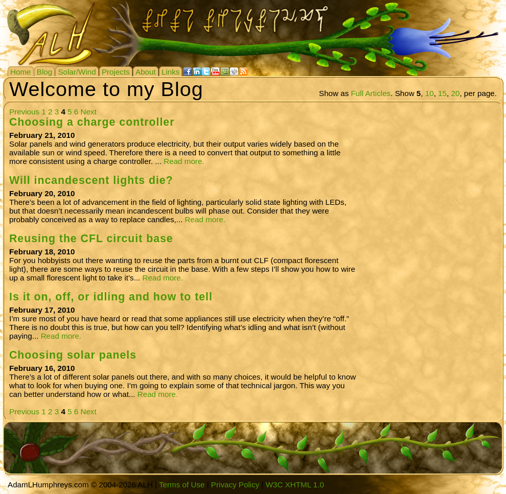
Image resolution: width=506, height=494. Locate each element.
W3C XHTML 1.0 (295, 484)
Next (88, 111)
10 (429, 93)
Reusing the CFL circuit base (91, 238)
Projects (116, 71)
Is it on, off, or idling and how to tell (111, 297)
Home (20, 71)
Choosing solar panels (72, 355)
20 (455, 93)
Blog (44, 71)
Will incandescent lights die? (91, 180)
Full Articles (371, 93)
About (145, 71)
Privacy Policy (235, 484)
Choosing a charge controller (91, 122)
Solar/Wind (77, 71)
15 (442, 93)
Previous (24, 111)
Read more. (184, 161)
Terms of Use (181, 484)
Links (170, 71)
